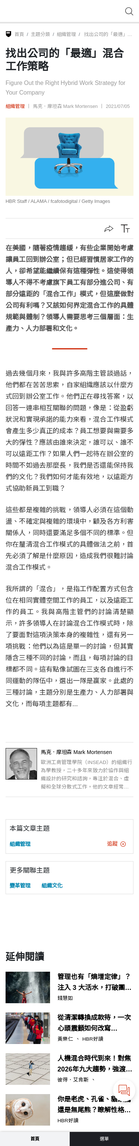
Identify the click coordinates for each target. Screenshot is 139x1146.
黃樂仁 (65, 1039)
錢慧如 (65, 998)
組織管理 (66, 34)
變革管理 (20, 886)
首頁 (19, 34)
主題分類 (40, 34)
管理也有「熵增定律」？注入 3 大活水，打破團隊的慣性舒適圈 (94, 983)
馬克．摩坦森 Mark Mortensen (65, 106)
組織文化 (52, 886)
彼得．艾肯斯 (73, 1080)
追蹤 (116, 844)
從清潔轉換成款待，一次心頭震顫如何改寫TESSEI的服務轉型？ (94, 1024)
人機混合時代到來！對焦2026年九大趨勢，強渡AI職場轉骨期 (94, 1065)
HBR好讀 (92, 1039)
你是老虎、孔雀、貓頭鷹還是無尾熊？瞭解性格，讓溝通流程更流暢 (94, 1106)
